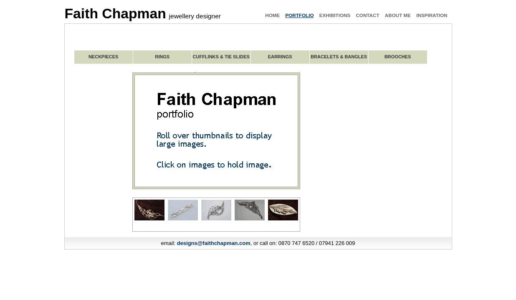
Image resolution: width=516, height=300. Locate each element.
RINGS (162, 56)
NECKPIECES (104, 56)
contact (367, 15)
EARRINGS (280, 56)
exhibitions (334, 15)
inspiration (431, 15)
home (272, 15)
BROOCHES (397, 56)
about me (398, 15)
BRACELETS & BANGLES (339, 56)
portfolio (299, 15)
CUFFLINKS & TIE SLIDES (221, 56)
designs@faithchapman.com (213, 243)
